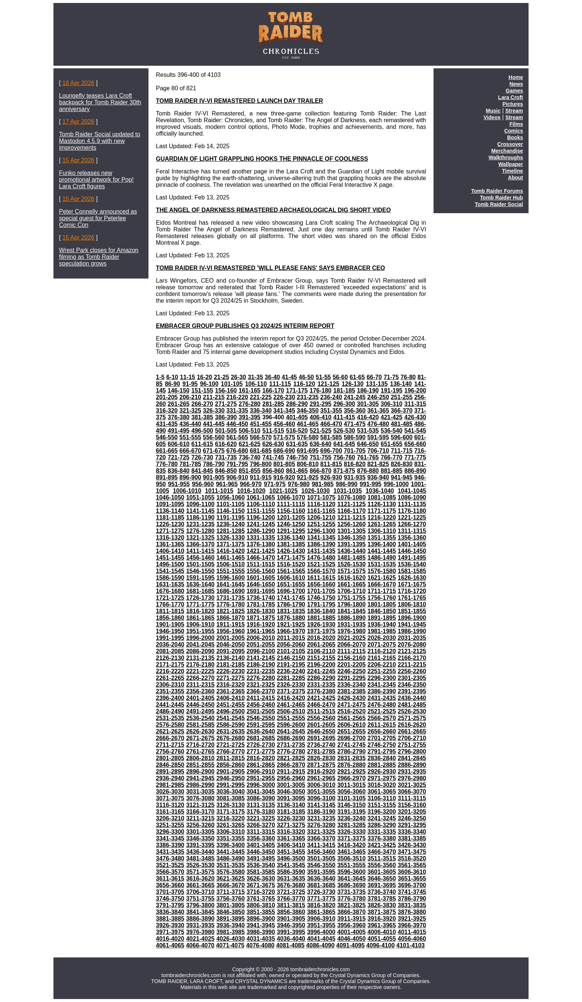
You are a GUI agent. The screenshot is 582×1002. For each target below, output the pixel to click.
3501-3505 (321, 858)
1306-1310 (381, 531)
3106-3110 (381, 798)
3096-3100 (321, 798)
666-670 (190, 451)
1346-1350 (351, 537)
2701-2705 (381, 738)
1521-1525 (321, 564)
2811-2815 (230, 758)
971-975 (275, 484)
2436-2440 (412, 698)
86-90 (172, 384)
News (516, 84)
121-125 (328, 384)
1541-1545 (170, 571)
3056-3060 (351, 791)
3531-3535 (230, 865)
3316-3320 (291, 832)
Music (493, 111)
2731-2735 (291, 745)
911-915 (261, 477)
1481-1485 (351, 557)
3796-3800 (200, 905)
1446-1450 (412, 551)
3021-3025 (412, 785)
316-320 (167, 410)
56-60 (340, 377)
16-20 (204, 377)
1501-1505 (200, 564)
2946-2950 (230, 778)
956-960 (203, 484)
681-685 (261, 451)
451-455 (261, 424)
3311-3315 (260, 832)
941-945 (402, 477)
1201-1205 (291, 517)
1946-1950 (170, 631)
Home (516, 77)
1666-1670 (381, 584)
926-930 (331, 477)
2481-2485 (412, 705)
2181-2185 (230, 664)
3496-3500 (291, 858)
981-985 (323, 484)
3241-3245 (381, 818)
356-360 (355, 410)
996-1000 (396, 484)
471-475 (355, 424)
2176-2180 (200, 664)
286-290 (297, 404)
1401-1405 (412, 544)
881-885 (391, 471)
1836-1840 (321, 611)
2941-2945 (200, 778)
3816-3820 (321, 905)
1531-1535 (381, 564)
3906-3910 (321, 918)
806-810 (308, 464)
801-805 (284, 464)
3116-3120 (170, 805)
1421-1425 (260, 551)
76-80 (408, 377)
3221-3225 (260, 818)
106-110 (256, 384)
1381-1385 (291, 544)
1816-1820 (200, 611)
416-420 (368, 417)
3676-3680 (291, 885)
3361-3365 (291, 838)
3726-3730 (321, 892)
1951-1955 (200, 631)
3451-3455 (291, 852)
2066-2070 (351, 644)
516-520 (297, 430)
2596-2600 (291, 725)
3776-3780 (351, 898)
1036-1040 (380, 491)
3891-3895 (230, 918)
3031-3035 (200, 791)
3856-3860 (291, 912)
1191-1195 (230, 517)
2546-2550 (260, 718)
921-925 (308, 477)
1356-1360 (412, 537)
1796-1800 (351, 604)
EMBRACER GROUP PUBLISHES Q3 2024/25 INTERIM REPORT (245, 326)
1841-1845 (351, 611)
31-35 (255, 377)
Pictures (513, 104)
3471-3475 (412, 852)
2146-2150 (291, 658)
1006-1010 (187, 491)
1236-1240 (230, 524)
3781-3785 (381, 898)
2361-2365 (230, 691)
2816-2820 (260, 758)
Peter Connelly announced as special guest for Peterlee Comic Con (98, 218)
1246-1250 (291, 524)
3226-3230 (291, 818)
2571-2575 (412, 718)
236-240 (331, 397)
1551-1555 (230, 571)
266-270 (202, 404)
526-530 (344, 430)
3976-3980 (200, 932)
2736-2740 (321, 745)
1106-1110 (260, 504)
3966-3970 (412, 925)
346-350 (308, 410)
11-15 (187, 377)
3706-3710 (200, 892)
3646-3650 (381, 878)
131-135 (377, 384)
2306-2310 (170, 684)
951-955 (179, 484)
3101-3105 (351, 798)
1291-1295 (291, 531)
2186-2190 (260, 664)
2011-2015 (291, 638)
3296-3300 (170, 832)
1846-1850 (381, 611)
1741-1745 (291, 598)
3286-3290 (381, 825)
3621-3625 (230, 878)
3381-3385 (412, 838)
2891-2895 (170, 771)
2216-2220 (170, 671)
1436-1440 (351, 551)
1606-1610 (291, 578)
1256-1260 (351, 524)
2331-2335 (321, 684)
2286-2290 (321, 678)
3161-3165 (170, 812)
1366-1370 (200, 544)
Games (514, 91)
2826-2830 (321, 758)
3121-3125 (200, 805)
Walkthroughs (505, 157)
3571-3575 (200, 872)
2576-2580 (170, 725)
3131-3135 (260, 805)
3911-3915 (351, 918)
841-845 (202, 471)
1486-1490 (381, 557)
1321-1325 (200, 537)
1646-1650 (260, 584)
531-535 (368, 430)
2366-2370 (260, 691)
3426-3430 (412, 845)
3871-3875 (381, 912)
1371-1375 (230, 544)
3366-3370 (321, 838)
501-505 (226, 430)
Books (515, 137)
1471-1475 (291, 557)
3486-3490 (230, 858)
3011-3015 (351, 785)
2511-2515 (321, 711)
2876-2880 (351, 765)
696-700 (331, 451)
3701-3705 (170, 892)
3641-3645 (351, 878)
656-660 (415, 444)
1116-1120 (321, 504)
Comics (513, 131)
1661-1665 (351, 584)
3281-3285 (351, 825)
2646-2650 (321, 731)
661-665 (167, 451)
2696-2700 (351, 738)
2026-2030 (381, 638)
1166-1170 (351, 511)
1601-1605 (260, 578)
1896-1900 (412, 618)
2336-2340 (351, 684)
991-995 (371, 484)
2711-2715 (170, 745)
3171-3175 (230, 812)
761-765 (368, 457)
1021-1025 (283, 491)
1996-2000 (200, 638)
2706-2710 (412, 738)
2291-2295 (351, 678)
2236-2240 (291, 671)
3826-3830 (381, 905)
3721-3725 (291, 892)
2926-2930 (381, 771)
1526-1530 (351, 564)
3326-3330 (351, 832)
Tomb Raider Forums (497, 191)
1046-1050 (170, 497)
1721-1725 (170, 598)
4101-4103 (410, 945)
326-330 (214, 410)
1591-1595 (200, 578)
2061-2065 (321, 644)
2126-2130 (170, 658)
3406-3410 (291, 845)
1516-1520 (291, 564)
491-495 (179, 430)
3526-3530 (200, 865)
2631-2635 (230, 731)
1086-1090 (412, 497)
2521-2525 (381, 711)
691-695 (308, 451)
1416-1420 (230, 551)
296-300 (344, 404)
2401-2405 (200, 698)
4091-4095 (350, 945)
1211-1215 (351, 517)
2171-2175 (170, 664)
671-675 (214, 451)
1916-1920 (260, 624)
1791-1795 (321, 604)
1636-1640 (200, 584)
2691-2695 (321, 738)
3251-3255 (170, 825)
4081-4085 (290, 945)
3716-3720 (260, 892)
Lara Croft (510, 97)
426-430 (415, 417)
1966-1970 (291, 631)
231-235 (308, 397)
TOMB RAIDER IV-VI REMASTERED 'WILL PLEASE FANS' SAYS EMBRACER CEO (270, 268)
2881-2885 (381, 765)
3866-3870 (351, 912)
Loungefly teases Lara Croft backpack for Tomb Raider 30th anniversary (100, 102)
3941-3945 (260, 925)
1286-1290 (260, 531)
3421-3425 (381, 845)
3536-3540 (260, 865)
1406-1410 (170, 551)
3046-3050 (291, 791)
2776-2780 (291, 751)
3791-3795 (170, 905)
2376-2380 (321, 691)
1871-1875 (260, 618)
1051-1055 (200, 497)
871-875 (344, 471)
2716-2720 (200, 745)
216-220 (237, 397)
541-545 (415, 430)
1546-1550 (200, 571)
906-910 (237, 477)
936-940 (378, 477)
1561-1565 (291, 571)
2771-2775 (260, 751)
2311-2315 (200, 684)
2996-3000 (260, 785)
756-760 (344, 457)
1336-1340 (291, 537)
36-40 (272, 377)
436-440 (190, 424)
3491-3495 (260, 858)
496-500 (202, 430)
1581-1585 (412, 571)
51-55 (323, 377)
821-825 (378, 464)
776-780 (167, 464)
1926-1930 (321, 624)
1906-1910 (200, 624)
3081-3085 (230, 798)
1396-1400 (381, 544)
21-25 (221, 377)
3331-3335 (381, 832)
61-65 (357, 377)
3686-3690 (351, 885)
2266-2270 (200, 678)
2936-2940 (170, 778)
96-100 (209, 384)
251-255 (402, 397)
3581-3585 (260, 872)
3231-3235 (321, 818)
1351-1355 (381, 537)
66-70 (374, 377)
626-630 (273, 444)
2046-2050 (230, 644)
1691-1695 (260, 591)
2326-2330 (291, 684)
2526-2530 (412, 711)
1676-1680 (170, 591)
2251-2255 (381, 671)
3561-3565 (412, 865)
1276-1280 (200, 531)
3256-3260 (200, 825)
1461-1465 (230, 557)
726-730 (202, 457)
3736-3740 (381, 892)
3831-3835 (412, 905)
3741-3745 (412, 892)
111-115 (280, 384)
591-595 (378, 437)
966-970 (251, 484)
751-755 (320, 457)
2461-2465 (291, 705)
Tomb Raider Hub (501, 198)
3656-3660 (170, 885)
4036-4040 (291, 939)
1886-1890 (351, 618)
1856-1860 (170, 618)
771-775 (415, 457)
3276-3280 (321, 825)
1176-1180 (412, 511)
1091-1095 (170, 504)
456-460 (284, 424)
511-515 (273, 430)
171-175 (297, 390)
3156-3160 (412, 805)
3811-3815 (291, 905)
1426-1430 (291, 551)
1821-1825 (230, 611)
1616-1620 (351, 578)
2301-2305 (412, 678)
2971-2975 (381, 778)
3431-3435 (170, 852)
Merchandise (507, 151)
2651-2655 (351, 731)
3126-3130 (230, 805)
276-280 (250, 404)
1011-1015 (219, 491)
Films (516, 124)
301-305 (368, 404)
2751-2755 (412, 745)
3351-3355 (230, 838)
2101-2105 (291, 651)
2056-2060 (291, 644)
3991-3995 (291, 932)
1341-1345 (321, 537)
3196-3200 (381, 812)
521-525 (320, 430)
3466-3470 (381, 852)
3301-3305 (200, 832)
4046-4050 (351, 939)
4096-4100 (380, 945)
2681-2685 (260, 738)
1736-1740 (260, 598)
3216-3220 (230, 818)
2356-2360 (200, 691)
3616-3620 (200, 878)
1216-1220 (381, 517)
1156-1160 (291, 511)
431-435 (167, 424)
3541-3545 (291, 865)
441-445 (214, 424)
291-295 (320, 404)
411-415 (344, 417)
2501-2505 (260, 711)
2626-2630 (200, 731)
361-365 (378, 410)
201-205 (167, 397)
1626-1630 (412, 578)
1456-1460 (200, 557)
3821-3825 (351, 905)
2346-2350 (412, 684)
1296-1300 (321, 531)
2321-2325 (260, 684)
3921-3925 (412, 918)
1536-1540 (412, 564)
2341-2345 (381, 684)
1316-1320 (170, 537)
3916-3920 (381, 918)
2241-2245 (321, 671)
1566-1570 (321, 571)
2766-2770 (230, 751)
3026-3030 (170, 791)
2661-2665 (412, 731)
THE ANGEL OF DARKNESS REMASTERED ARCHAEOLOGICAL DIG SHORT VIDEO (273, 210)
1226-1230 (170, 524)
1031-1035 (347, 491)
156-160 (226, 390)
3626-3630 (260, 878)
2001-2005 (230, 638)
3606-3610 (412, 872)
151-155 (202, 390)
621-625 (250, 444)
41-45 (289, 377)
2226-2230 (230, 671)
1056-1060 (230, 497)
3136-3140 (291, 805)
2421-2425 (321, 698)
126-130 (353, 384)
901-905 (214, 477)
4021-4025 (200, 939)
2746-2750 (381, 745)
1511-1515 (260, 564)
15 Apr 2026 (78, 160)
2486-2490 (170, 711)
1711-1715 (381, 591)
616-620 (226, 444)
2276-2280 (260, 678)
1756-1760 (381, 598)
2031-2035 (412, 638)
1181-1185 (170, 517)
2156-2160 (351, 658)
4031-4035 (260, 939)
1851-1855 (412, 611)
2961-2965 (321, 778)
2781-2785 (321, 751)
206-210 (190, 397)
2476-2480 (381, 705)
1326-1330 (230, 537)
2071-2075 (381, 644)
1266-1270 (412, 524)
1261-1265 (381, 524)
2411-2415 (260, 698)
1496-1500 (170, 564)
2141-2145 (260, 658)
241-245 (355, 397)
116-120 (304, 384)
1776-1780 (230, 604)
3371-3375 (351, 838)
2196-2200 (321, 664)
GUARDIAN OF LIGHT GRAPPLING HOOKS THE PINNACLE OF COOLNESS (262, 159)
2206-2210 (381, 664)
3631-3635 (291, 878)
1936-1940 (381, 624)
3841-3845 (200, 912)
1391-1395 (351, 544)
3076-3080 (200, 798)
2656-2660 (381, 731)
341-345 (284, 410)
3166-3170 (200, 812)
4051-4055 (381, 939)
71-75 (391, 377)
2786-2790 (351, 751)
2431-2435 (381, 698)
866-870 (320, 471)
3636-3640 (321, 878)
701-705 (355, 451)
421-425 (391, 417)
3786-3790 (412, 898)
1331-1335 (260, 537)
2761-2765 (200, 751)
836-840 (179, 471)
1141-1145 (200, 511)
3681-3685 (321, 885)
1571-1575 (351, 571)
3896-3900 (260, 918)
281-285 (273, 404)
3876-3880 (412, 912)
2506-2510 (291, 711)
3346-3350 (200, 838)
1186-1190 (200, 517)
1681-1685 (200, 591)
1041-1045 (412, 491)
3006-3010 (321, 785)
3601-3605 (381, 872)
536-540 (391, 430)
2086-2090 (200, 651)
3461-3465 (351, 852)
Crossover (510, 144)
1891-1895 (381, 618)
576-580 (308, 437)
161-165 (250, 390)
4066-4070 (200, 945)
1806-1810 (412, 604)
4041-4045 (321, 939)
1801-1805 (381, 604)
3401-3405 (260, 845)
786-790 (214, 464)
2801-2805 (170, 758)
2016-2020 (321, 638)
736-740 (250, 457)
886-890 (415, 471)
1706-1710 (351, 591)
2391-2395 (412, 691)
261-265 (179, 404)
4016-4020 (170, 939)
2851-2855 (200, 765)
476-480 (378, 424)
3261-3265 (230, 825)
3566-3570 (170, 872)
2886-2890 (412, 765)
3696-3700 (412, 885)
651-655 (391, 444)
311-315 (415, 404)
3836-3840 (170, 912)
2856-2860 (230, 765)
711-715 (402, 451)
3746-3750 (170, 898)
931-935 (355, 477)
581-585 (331, 437)
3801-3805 (230, 905)
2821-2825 (291, 758)
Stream (514, 111)
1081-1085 (381, 497)
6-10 (172, 377)
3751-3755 (200, 898)
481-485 (402, 424)
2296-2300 (381, 678)
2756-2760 (170, 751)
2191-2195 (291, 664)
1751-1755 (351, 598)
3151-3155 (381, 805)
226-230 (284, 397)
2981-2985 (170, 785)
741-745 (273, 457)
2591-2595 (260, 725)
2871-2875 (321, 765)
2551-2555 (291, 718)
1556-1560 (260, 571)
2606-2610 (351, 725)
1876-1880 (291, 618)
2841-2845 (412, 758)
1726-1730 (200, 598)
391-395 (250, 417)
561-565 (237, 437)
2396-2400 (170, 698)
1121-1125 (351, 504)
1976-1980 (351, 631)
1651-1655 (291, 584)
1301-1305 (351, 531)
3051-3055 (321, 791)
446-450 (237, 424)
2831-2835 (351, 758)
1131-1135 (412, 504)
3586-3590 (291, 872)
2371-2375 (291, 691)
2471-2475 (351, 705)
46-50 (306, 377)
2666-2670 (170, 738)
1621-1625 (381, 578)
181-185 (344, 390)
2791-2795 (381, 751)
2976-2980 (412, 778)
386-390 (226, 417)
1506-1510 (230, 564)
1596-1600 (230, 578)
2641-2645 (291, 731)
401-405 (297, 417)
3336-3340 (412, 832)
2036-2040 (170, 644)
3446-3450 (260, 852)
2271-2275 (230, 678)
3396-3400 (230, 845)
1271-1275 (170, 531)
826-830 (402, 464)
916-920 (284, 477)
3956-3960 (351, 925)
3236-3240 (351, 818)
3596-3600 (351, 872)
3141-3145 (321, 805)
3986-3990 (260, 932)
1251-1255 (321, 524)
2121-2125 (412, 651)
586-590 (355, 437)
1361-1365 (170, 544)
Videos (492, 117)
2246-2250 (351, 671)
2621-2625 (170, 731)
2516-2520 (351, 711)
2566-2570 (381, 718)
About (515, 177)
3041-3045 (260, 791)
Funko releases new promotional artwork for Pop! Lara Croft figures (96, 179)
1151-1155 (260, 511)
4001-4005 (351, 932)
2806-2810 (200, 758)
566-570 (261, 437)
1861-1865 (200, 618)
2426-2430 (351, 698)
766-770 (391, 457)
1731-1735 (230, 598)
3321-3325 (321, 832)
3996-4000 (321, 932)
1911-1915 (230, 624)
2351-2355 (170, 691)
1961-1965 (260, 631)
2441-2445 (170, 705)
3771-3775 (321, 898)
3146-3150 (351, 805)
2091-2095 (230, 651)
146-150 (179, 390)
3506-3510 (351, 858)
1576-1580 (381, 571)
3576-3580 (230, 872)
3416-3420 (351, 845)
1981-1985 (381, 631)
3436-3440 (200, 852)
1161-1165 (321, 511)
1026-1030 (315, 491)
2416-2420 (291, 698)
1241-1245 (260, 524)
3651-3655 (412, 878)
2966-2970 (351, 778)
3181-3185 (291, 812)
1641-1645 (230, 584)
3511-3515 (381, 858)
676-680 (237, 451)
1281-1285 (230, 531)
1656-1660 (321, 584)
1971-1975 (321, 631)
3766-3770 (291, 898)
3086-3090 (260, 798)
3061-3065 (381, 791)
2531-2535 (170, 718)
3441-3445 (230, 852)
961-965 (227, 484)
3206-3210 (170, 818)
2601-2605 (321, 725)
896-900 (190, 477)
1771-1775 (200, 604)
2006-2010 (260, 638)
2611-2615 (381, 725)
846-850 (226, 471)
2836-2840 (381, 758)
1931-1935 (351, 624)
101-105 (232, 384)
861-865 (297, 471)
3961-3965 (381, 925)
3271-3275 (291, 825)
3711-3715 (230, 892)
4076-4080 (260, 945)
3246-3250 (412, 818)
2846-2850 (170, 765)
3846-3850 (230, 912)
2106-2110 (321, 651)
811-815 (331, 464)
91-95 (190, 384)
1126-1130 (381, 504)
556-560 (214, 437)
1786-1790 (291, 604)
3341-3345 (170, 838)
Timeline (512, 171)
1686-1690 (230, 591)
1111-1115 (291, 504)
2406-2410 (230, 698)
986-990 (346, 484)
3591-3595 (321, 872)
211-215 (214, 397)
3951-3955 (321, 925)
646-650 (368, 444)
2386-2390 (381, 691)
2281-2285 (291, 678)
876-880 (368, 471)
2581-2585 (200, 725)
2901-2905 (230, 771)
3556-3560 (381, 865)
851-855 (250, 471)
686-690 (284, 451)
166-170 (273, 390)
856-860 (273, 471)
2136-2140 (230, 658)
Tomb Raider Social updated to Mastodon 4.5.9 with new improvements (99, 141)
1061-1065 (260, 497)
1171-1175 (381, 511)
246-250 (378, 397)
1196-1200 (260, 517)
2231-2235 (260, 671)
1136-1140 (170, 511)
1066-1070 (291, 497)
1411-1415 (200, 551)
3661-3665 (200, 885)
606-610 (179, 444)
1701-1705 (321, 591)
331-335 (237, 410)
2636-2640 (260, 731)
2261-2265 (170, 678)
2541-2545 (230, 718)
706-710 (378, 451)
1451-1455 (170, 557)
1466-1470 (260, 557)
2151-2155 (321, 658)
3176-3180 (260, 812)
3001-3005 (291, 785)
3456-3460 (321, 852)
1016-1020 (251, 491)
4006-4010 (381, 932)
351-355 (331, 410)
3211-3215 (200, 818)
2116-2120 (381, 651)
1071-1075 (321, 497)
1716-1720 (412, 591)
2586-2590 (230, 725)
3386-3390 (170, 845)
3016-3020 (381, 785)
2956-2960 (291, 778)
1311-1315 (412, 531)
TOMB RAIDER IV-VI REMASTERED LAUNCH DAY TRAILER (239, 101)
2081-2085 (170, 651)
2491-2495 (200, 711)
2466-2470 (321, 705)
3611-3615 (170, 878)
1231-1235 (200, 524)
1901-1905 (170, 624)
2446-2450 (200, 705)
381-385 (202, 417)
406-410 (320, 417)
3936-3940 (230, 925)
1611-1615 (321, 578)
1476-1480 (321, 557)
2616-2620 (412, 725)
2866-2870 (291, 765)
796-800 (261, 464)
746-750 (297, 457)
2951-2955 (260, 778)
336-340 (261, 410)
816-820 (355, 464)
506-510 (250, 430)
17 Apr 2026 (78, 121)
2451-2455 (230, 705)
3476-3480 (170, 858)
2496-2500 (230, 711)
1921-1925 (291, 624)
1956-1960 (230, 631)
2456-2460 (260, 705)
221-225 (261, 397)
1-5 (160, 377)
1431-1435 (321, 551)
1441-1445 (381, 551)
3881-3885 (170, 918)
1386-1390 (321, 544)
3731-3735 (351, 892)
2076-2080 (412, 644)
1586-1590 (170, 578)
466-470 (331, 424)
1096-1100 (200, 504)
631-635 (297, 444)
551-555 (190, 437)
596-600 (402, 437)
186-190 (368, 390)
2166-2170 (412, 658)
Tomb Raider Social (499, 204)
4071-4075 (230, 945)
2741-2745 (351, 745)
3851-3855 (260, 912)
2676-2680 (230, 738)
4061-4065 (170, 945)
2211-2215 (412, 664)
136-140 (401, 384)
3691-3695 (381, 885)
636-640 (320, 444)
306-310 (391, 404)
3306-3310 (230, 832)
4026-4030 (230, 939)
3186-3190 (321, 812)
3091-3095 (291, 798)
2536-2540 (200, 718)
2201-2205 (351, 664)
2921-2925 (351, 771)
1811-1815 (170, 611)
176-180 (320, 390)
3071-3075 (170, 798)
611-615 (202, 444)
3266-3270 (260, 825)
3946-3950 (291, 925)
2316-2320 (230, 684)
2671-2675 (200, 738)
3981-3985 (230, 932)
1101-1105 (230, 504)
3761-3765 (260, 898)
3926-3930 (170, 925)
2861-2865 (260, 765)
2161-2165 (381, 658)
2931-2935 (412, 771)
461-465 (308, 424)
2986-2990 (200, 785)
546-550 (167, 437)
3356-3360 (260, 838)
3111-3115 (412, 798)
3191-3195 (351, 812)
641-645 (344, 444)
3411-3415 (321, 845)
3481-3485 (200, 858)
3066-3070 (412, 791)
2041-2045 (200, 644)
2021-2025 (351, 638)
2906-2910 (260, 771)
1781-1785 (260, 604)
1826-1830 (260, 611)
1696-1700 (291, 591)
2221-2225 (200, 671)
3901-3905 (291, 918)
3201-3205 (412, 812)
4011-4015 (412, 932)
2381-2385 (351, 691)
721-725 (179, 457)
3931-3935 (200, 925)
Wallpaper (510, 164)
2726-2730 (260, 745)
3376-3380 (381, 838)
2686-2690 (291, 738)
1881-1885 (321, 618)
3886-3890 (200, 918)
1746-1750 (321, 598)
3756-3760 (230, 898)
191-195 (391, 390)
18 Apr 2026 (78, 83)
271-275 (226, 404)
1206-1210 (321, 517)
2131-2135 (200, 658)
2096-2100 (260, 651)
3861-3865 (321, 912)
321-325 (190, 410)
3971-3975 (170, 932)
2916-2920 (321, 771)
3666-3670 (230, 885)
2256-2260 (412, 671)
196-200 (415, 390)
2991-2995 (230, 785)
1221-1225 (412, 517)
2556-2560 (321, 718)
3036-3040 (230, 791)
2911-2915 (291, 771)
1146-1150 (230, 511)
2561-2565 (351, 718)
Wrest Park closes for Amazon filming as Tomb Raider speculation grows (98, 257)
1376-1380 (260, 544)
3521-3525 (170, 865)
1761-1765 (412, 598)
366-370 (402, 410)
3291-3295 (412, 825)
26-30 (238, 377)
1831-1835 (291, 611)
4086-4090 (320, 945)
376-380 (179, 417)
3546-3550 (321, 865)
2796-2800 (412, 751)
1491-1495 (412, 557)
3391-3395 (200, 845)
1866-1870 (230, 618)
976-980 (299, 484)
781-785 (190, 464)
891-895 (167, 477)
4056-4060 (412, 939)
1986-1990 (412, 631)
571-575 (284, 437)
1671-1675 (412, 584)
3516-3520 (412, 858)
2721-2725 (230, 745)
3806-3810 (260, 905)
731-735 (226, 457)
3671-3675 (260, 885)
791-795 (237, 464)
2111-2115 (351, 651)
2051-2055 (260, 644)
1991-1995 (170, 638)
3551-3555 (351, 865)
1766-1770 (170, 604)
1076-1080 (351, 497)
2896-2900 (200, 771)
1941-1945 (412, 624)
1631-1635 (170, 584)
